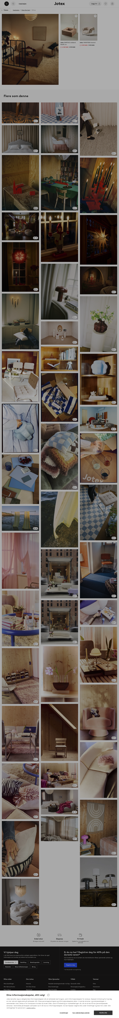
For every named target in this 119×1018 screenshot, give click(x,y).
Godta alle (103, 1013)
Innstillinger (64, 1013)
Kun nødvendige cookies (81, 1013)
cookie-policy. (31, 1008)
